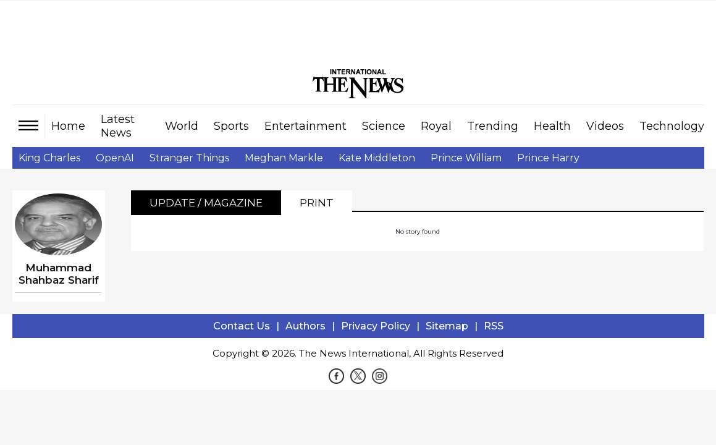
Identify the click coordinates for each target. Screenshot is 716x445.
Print (317, 203)
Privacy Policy (375, 326)
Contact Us (241, 326)
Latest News (118, 126)
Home (68, 126)
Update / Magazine (206, 203)
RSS (493, 326)
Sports (231, 126)
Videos (605, 126)
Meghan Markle (284, 158)
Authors (305, 326)
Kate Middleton (377, 158)
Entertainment (305, 126)
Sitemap (447, 326)
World (181, 126)
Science (383, 126)
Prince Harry (548, 158)
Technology (671, 126)
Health (552, 126)
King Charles (49, 158)
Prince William (466, 158)
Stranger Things (189, 158)
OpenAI (115, 158)
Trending (492, 126)
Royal (436, 126)
